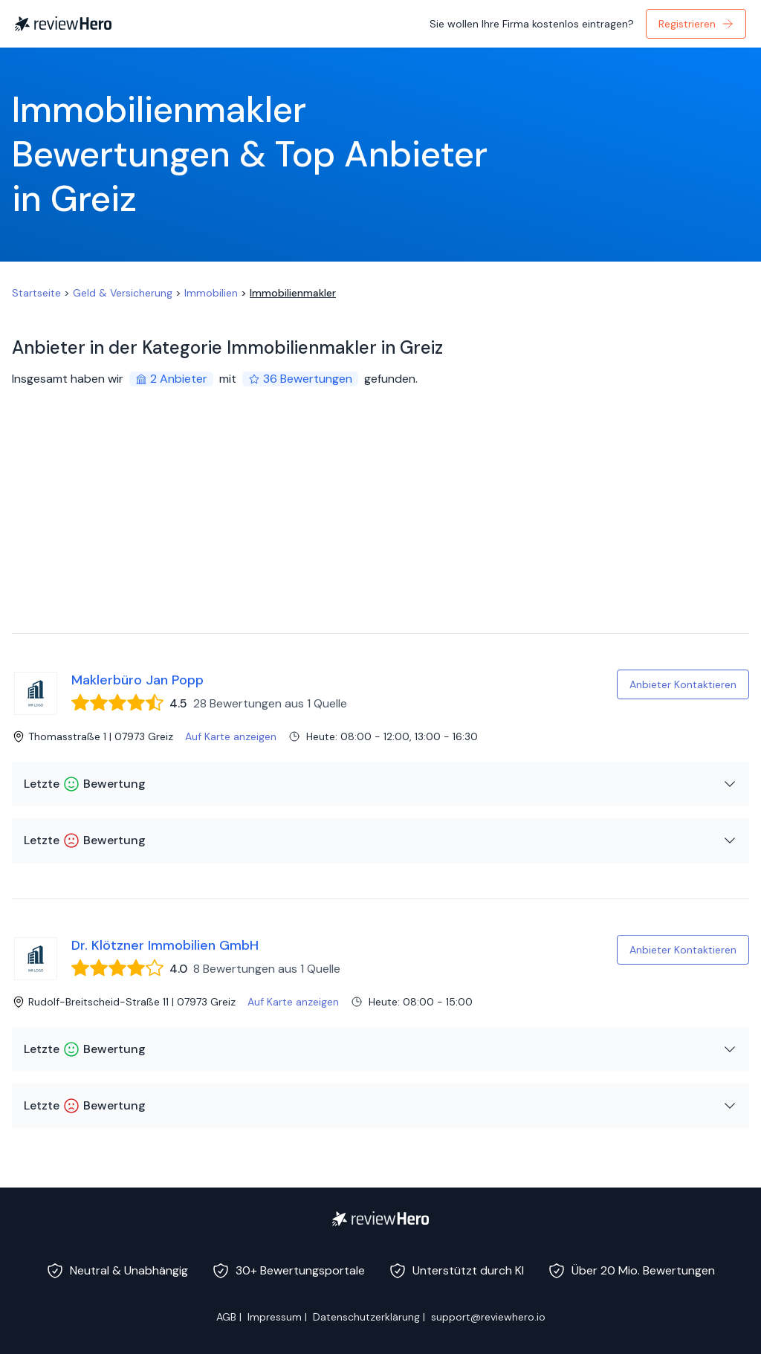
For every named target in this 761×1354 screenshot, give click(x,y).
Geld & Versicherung (122, 292)
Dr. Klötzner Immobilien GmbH (165, 945)
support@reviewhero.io (488, 1317)
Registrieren (696, 23)
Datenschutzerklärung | (369, 1317)
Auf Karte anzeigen (230, 736)
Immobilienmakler (293, 292)
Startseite (36, 292)
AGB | (229, 1317)
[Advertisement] (380, 522)
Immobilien (211, 292)
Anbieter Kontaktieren (682, 684)
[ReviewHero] (380, 1218)
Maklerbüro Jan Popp (137, 680)
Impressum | (277, 1317)
